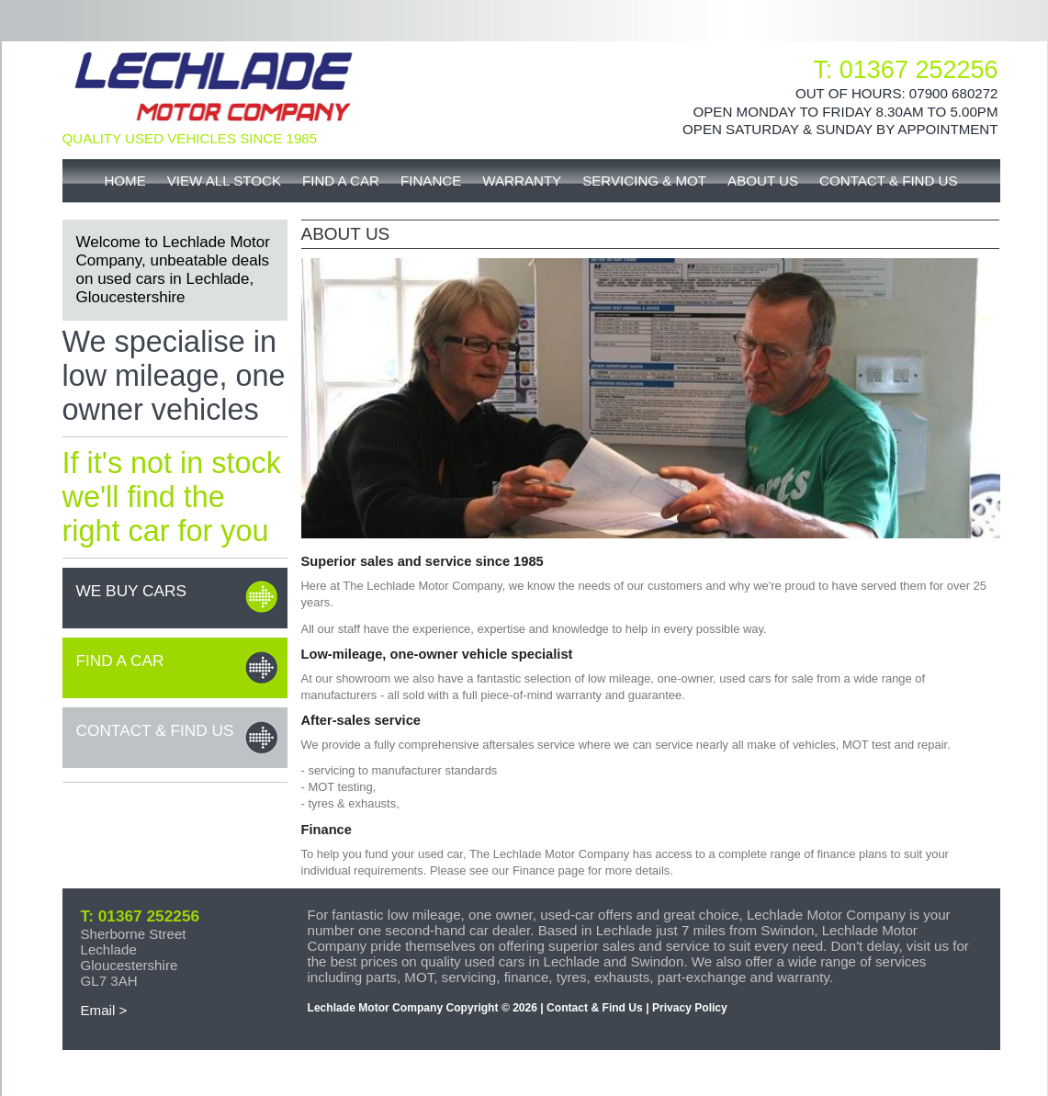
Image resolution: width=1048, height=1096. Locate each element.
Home (124, 180)
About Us (762, 180)
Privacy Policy (689, 1007)
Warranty (521, 180)
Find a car (120, 660)
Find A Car (340, 180)
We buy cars (131, 591)
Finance (430, 180)
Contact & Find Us (888, 180)
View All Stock (224, 180)
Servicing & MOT (644, 180)
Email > (104, 1010)
